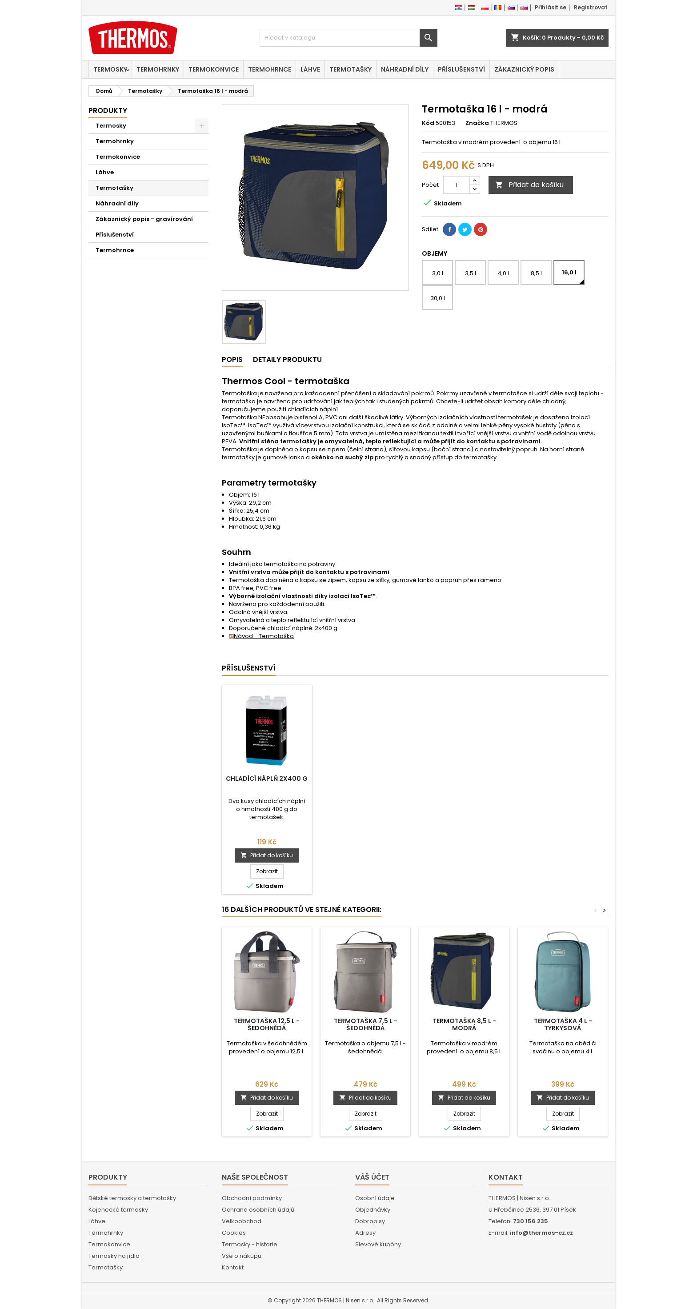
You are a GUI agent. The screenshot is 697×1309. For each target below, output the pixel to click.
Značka (477, 123)
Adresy (365, 1233)
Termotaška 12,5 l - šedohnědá (267, 1024)
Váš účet (372, 1177)
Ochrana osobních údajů (258, 1209)
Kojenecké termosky (118, 1209)
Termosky (110, 69)
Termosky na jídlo (114, 1256)
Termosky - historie (249, 1244)
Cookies (234, 1233)
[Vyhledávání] (348, 38)
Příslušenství (461, 69)
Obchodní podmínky (252, 1198)
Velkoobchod (241, 1221)
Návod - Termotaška (261, 636)
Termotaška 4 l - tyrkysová (563, 1024)
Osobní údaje (375, 1198)
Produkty (107, 110)
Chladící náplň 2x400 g (267, 778)
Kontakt (233, 1267)
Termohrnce (269, 69)
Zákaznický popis (524, 69)
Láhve (310, 69)
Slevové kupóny (378, 1244)
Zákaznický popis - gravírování (144, 219)
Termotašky (350, 69)
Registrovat (591, 7)
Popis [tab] (232, 359)
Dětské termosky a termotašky (132, 1198)
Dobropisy (370, 1221)
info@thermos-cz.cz (541, 1233)
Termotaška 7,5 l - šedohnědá (365, 1024)
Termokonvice (213, 69)
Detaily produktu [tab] (287, 359)
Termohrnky (157, 69)
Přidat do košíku (529, 185)
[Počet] (456, 185)
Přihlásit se (550, 7)
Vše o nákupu (241, 1256)
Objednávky (372, 1209)
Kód (428, 123)
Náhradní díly (405, 69)
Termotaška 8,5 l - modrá (464, 1024)
